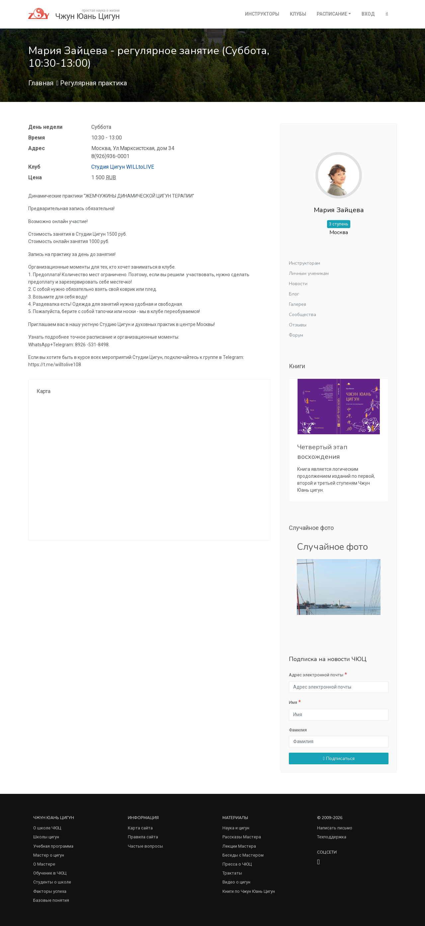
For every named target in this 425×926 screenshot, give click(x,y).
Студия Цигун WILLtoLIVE (122, 167)
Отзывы (297, 325)
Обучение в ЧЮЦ (49, 873)
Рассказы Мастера (241, 836)
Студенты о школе (52, 882)
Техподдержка (331, 836)
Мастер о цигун (48, 855)
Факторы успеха (49, 891)
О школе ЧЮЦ (47, 827)
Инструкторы (262, 14)
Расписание (332, 14)
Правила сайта (143, 836)
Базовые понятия (51, 900)
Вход (368, 14)
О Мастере (44, 864)
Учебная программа (53, 846)
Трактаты (232, 873)
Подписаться (338, 758)
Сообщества (302, 314)
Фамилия (298, 729)
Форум (296, 335)
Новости (298, 284)
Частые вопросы (145, 846)
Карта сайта (140, 827)
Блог (294, 294)
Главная (40, 83)
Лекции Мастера (239, 846)
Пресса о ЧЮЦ (237, 864)
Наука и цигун (235, 827)
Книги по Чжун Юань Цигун (248, 891)
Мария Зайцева (339, 210)
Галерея (297, 304)
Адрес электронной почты (316, 674)
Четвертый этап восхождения (322, 452)
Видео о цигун (236, 882)
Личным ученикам (309, 273)
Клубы (298, 14)
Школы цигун (46, 836)
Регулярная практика (93, 83)
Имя (293, 702)
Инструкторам (304, 263)
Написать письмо (334, 827)
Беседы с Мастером (243, 855)
